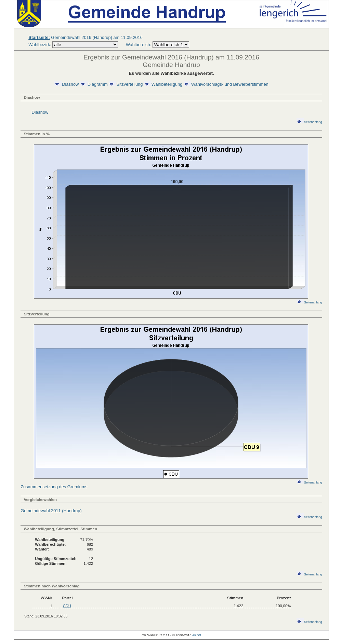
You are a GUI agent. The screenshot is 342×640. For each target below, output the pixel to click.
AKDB (196, 635)
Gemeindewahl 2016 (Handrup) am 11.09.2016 (85, 37)
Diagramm (94, 84)
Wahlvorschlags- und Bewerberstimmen (226, 84)
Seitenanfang (309, 122)
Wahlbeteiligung (163, 84)
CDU (67, 606)
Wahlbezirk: (39, 44)
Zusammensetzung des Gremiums (54, 486)
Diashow (66, 84)
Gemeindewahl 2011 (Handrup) (51, 510)
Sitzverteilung (126, 84)
